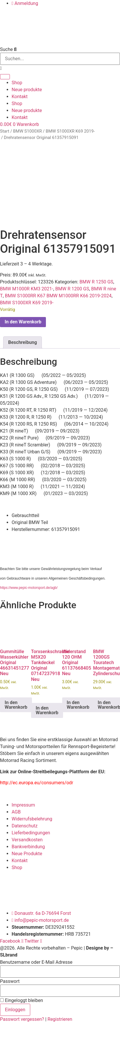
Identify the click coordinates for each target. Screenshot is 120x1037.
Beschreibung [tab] (22, 340)
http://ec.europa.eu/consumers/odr (36, 780)
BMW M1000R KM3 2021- (26, 287)
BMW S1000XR (27, 131)
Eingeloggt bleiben (21, 998)
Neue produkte (27, 89)
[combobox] (60, 59)
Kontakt (20, 96)
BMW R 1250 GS (96, 280)
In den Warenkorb (23, 320)
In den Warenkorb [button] (16, 702)
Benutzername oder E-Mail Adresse (36, 960)
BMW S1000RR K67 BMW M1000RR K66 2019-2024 (58, 293)
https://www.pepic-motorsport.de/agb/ (29, 586)
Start (4, 131)
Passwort (9, 979)
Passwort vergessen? (22, 1017)
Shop (17, 82)
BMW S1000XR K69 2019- (70, 131)
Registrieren (60, 1017)
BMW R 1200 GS (72, 287)
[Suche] (5, 76)
